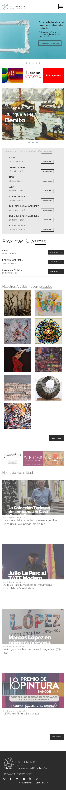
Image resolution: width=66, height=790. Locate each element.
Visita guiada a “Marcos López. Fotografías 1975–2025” (32, 660)
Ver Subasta (56, 252)
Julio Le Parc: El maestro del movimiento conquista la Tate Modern (27, 595)
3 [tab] (33, 63)
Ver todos (56, 438)
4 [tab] (36, 63)
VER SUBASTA (47, 161)
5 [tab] (39, 63)
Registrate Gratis (44, 43)
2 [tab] (29, 63)
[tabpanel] (33, 36)
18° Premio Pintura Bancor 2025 (21, 722)
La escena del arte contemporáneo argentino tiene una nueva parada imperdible (30, 531)
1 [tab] (26, 63)
